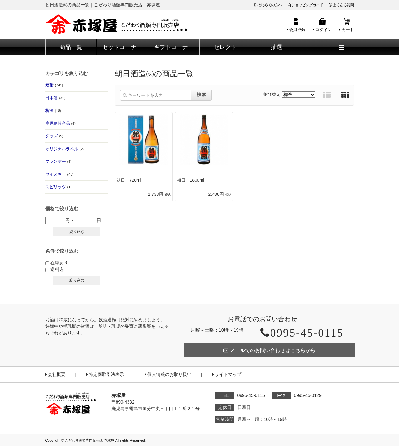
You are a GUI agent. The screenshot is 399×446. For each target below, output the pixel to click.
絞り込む (76, 231)
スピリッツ (58, 186)
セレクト (225, 47)
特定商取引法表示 (105, 374)
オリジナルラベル (64, 148)
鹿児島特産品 (60, 123)
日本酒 (55, 98)
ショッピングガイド (305, 5)
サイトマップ (226, 374)
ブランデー (58, 161)
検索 (202, 94)
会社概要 (55, 374)
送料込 (57, 269)
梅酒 (53, 110)
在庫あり (59, 262)
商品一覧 (71, 47)
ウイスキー (59, 174)
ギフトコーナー (174, 47)
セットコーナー (122, 47)
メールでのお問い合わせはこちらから (269, 350)
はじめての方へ (269, 5)
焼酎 (54, 85)
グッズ (54, 136)
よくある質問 (341, 5)
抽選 (276, 47)
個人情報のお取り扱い (168, 374)
